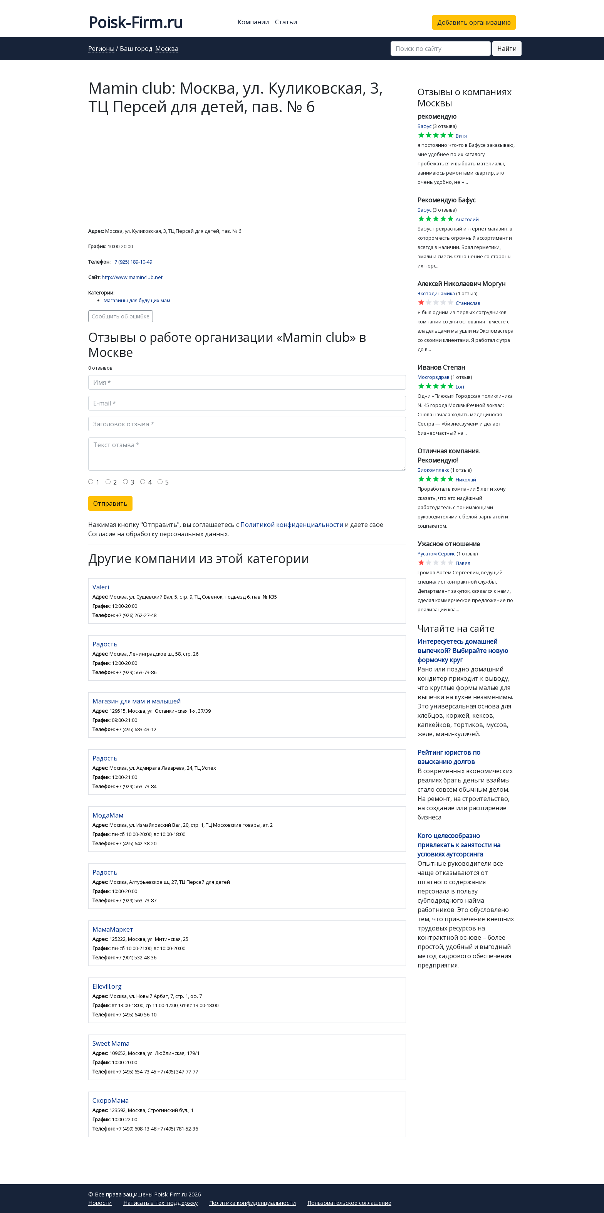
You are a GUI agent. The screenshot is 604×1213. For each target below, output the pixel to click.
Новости (100, 1202)
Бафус (424, 126)
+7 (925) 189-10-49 (132, 261)
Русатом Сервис (436, 553)
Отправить (110, 503)
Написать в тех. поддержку (160, 1202)
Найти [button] (507, 48)
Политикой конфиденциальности (291, 524)
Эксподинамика (436, 293)
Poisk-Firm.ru (135, 22)
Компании (253, 22)
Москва (166, 48)
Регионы (101, 48)
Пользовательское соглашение (349, 1202)
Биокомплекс (433, 469)
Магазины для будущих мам (137, 300)
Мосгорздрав (434, 376)
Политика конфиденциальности (252, 1202)
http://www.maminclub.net (132, 277)
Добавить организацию (474, 22)
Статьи (286, 22)
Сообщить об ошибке (120, 316)
